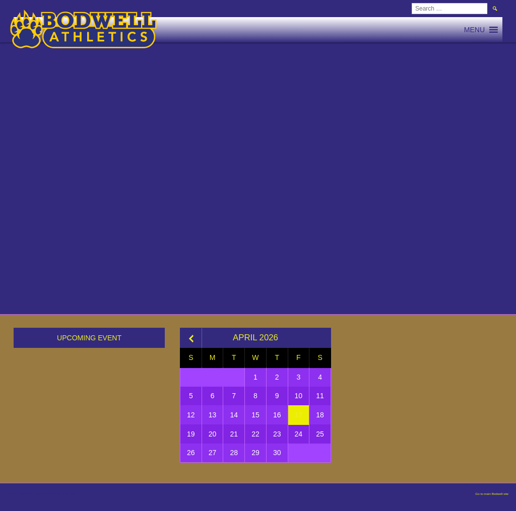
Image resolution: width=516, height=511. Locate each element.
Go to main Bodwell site (491, 493)
